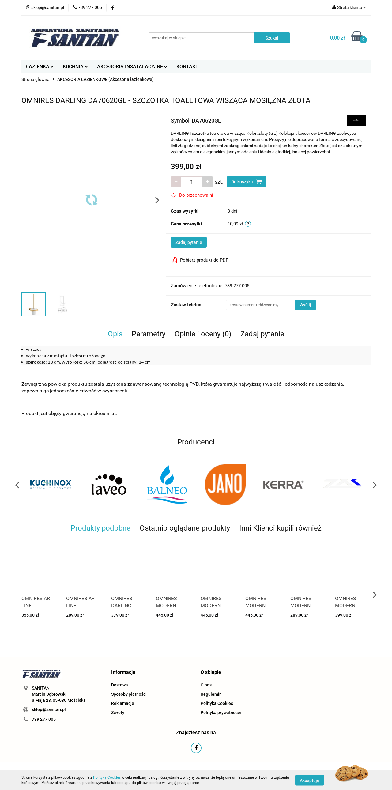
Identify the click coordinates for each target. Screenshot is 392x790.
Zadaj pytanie (188, 242)
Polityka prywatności (221, 712)
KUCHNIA (75, 67)
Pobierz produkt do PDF (199, 260)
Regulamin (211, 694)
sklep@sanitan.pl (49, 709)
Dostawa (119, 684)
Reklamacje (122, 703)
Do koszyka (246, 182)
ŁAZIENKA (40, 67)
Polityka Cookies (217, 703)
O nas (206, 684)
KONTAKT (187, 67)
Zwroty (117, 712)
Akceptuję (309, 780)
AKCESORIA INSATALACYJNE (132, 67)
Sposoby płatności (129, 694)
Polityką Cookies (107, 777)
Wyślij (305, 304)
